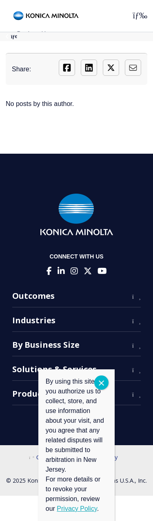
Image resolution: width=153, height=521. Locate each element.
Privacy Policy (77, 508)
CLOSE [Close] (101, 382)
